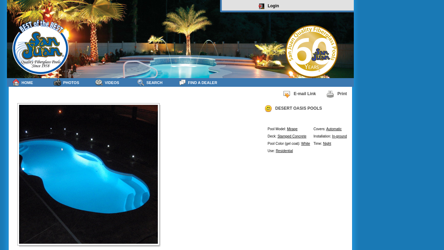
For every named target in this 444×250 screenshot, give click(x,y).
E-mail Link (299, 94)
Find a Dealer (198, 82)
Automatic (334, 129)
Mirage (292, 129)
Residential (284, 151)
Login (269, 6)
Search (149, 82)
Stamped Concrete (292, 136)
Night (327, 143)
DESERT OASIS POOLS (293, 108)
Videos (107, 82)
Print (336, 94)
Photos (66, 82)
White (305, 143)
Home (22, 82)
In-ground (339, 136)
